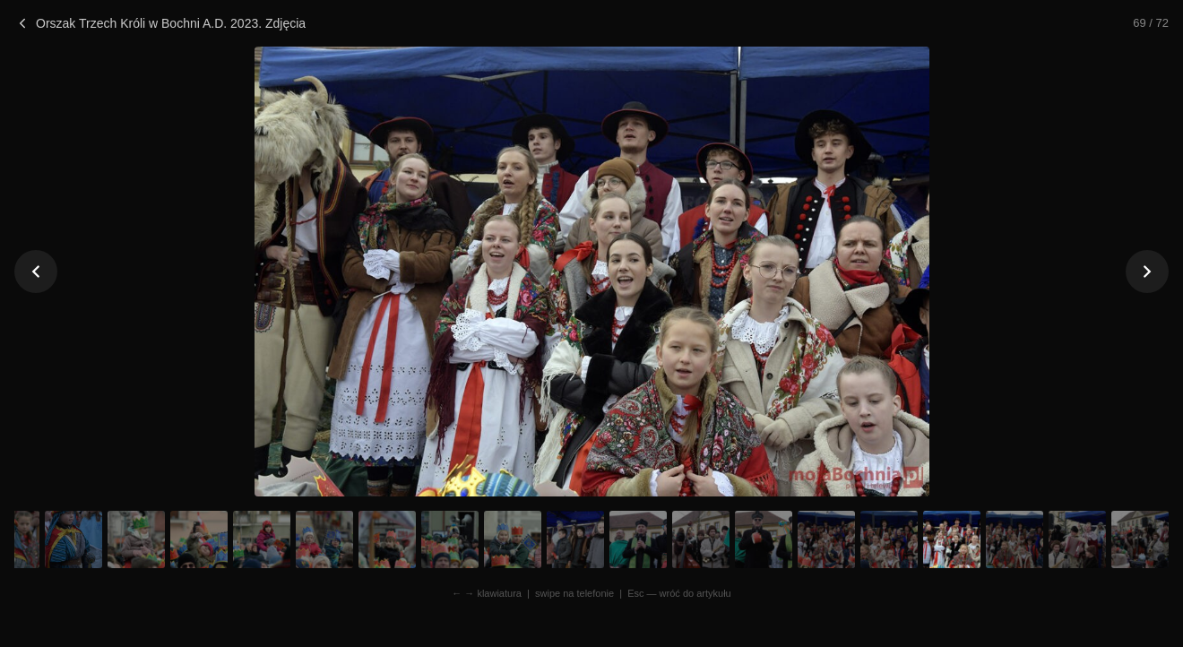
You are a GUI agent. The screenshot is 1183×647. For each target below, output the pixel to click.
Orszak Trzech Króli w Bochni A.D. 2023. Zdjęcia (160, 23)
